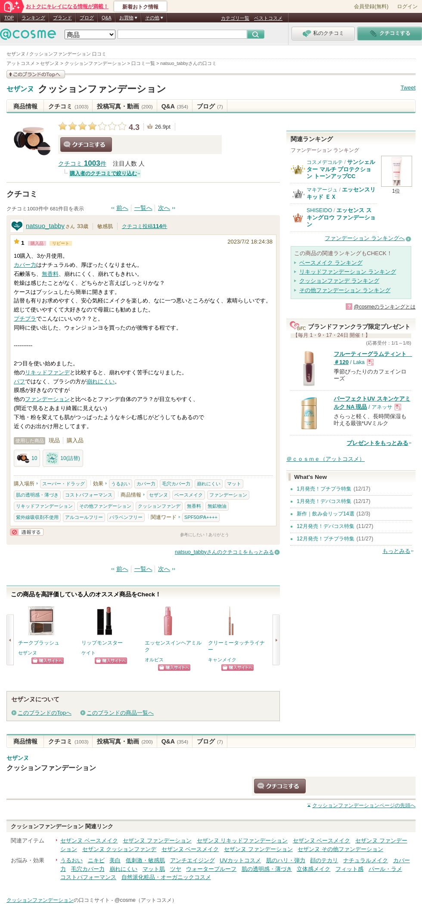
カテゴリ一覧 (235, 18)
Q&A (107, 17)
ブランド (62, 17)
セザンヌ (20, 89)
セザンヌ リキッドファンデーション (242, 840)
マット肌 (154, 869)
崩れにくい (101, 381)
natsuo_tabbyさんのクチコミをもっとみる (224, 552)
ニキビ (96, 860)
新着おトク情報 (140, 7)
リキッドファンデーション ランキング (347, 271)
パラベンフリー (126, 517)
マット (234, 483)
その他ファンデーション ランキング (345, 290)
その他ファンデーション (105, 506)
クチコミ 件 (82, 163)
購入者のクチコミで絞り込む (103, 173)
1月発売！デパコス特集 (324, 501)
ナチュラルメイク (365, 860)
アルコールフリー (84, 517)
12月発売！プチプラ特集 (325, 539)
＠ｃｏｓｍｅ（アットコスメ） (325, 459)
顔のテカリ (324, 860)
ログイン (407, 6)
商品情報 (25, 106)
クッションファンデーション (102, 88)
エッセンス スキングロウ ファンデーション (341, 217)
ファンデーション (47, 399)
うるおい (120, 483)
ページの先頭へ (364, 805)
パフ (19, 381)
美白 (115, 860)
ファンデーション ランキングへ (365, 238)
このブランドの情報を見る (35, 74)
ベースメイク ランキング (331, 262)
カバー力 (25, 265)
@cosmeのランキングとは (385, 307)
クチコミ (68, 106)
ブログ (87, 17)
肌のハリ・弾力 (285, 860)
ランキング (33, 17)
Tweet (408, 87)
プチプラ (25, 318)
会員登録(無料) (371, 6)
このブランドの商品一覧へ (120, 713)
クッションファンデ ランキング (339, 281)
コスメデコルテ (325, 162)
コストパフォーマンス (88, 494)
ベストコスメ (268, 18)
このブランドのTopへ (44, 713)
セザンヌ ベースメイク (89, 840)
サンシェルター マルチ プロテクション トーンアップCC (341, 169)
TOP (9, 17)
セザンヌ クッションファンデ (119, 849)
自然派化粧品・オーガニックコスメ (166, 877)
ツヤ (175, 869)
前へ (122, 208)
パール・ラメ (385, 869)
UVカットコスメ (240, 860)
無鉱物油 (217, 506)
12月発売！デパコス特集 (325, 526)
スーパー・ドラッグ (63, 483)
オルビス (154, 659)
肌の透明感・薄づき (37, 494)
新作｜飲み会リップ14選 (325, 514)
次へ (164, 208)
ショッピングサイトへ (47, 660)
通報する (26, 532)
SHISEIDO (319, 210)
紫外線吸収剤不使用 (37, 517)
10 (27, 458)
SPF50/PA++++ (200, 517)
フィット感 (349, 869)
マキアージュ (322, 190)
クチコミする (86, 144)
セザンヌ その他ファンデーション (340, 849)
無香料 (50, 274)
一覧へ (143, 208)
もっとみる (396, 551)
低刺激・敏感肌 (145, 860)
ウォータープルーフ (211, 869)
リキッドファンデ (47, 372)
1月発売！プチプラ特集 (324, 489)
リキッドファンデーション (44, 506)
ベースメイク (188, 494)
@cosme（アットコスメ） (146, 900)
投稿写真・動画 (124, 106)
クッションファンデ (159, 506)
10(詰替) (63, 458)
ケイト (88, 652)
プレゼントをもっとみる (377, 443)
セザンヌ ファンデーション (157, 840)
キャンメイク (222, 659)
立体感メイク (313, 869)
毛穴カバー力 (176, 483)
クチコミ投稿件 (145, 226)
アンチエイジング (192, 860)
